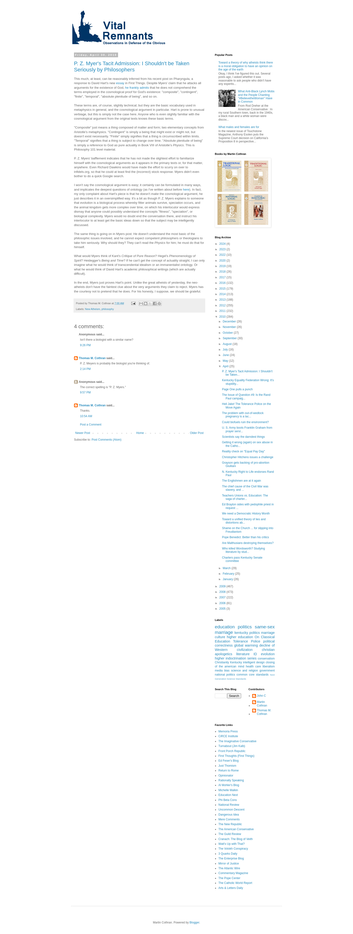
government (267, 670)
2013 (223, 299)
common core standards (253, 674)
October (228, 332)
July (226, 349)
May (226, 360)
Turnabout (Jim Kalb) (231, 746)
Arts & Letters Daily (230, 888)
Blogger (194, 922)
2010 (223, 316)
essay (120, 83)
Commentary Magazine (233, 873)
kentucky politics (247, 633)
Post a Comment (90, 424)
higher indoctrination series (235, 658)
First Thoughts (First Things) (236, 756)
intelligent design (254, 662)
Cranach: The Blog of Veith (235, 839)
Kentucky (236, 662)
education (225, 626)
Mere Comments (229, 819)
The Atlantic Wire (229, 868)
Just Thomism (227, 765)
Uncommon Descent (231, 809)
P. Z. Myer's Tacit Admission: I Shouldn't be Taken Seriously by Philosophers (131, 66)
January (228, 579)
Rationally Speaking (231, 780)
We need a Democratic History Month (246, 513)
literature (243, 654)
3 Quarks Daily (227, 853)
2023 (223, 249)
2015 (223, 288)
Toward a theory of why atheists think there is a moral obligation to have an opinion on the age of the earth (245, 66)
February (229, 573)
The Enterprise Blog (231, 858)
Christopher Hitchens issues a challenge (247, 457)
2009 (223, 586)
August (228, 344)
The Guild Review (229, 834)
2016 (223, 283)
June (226, 355)
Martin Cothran (262, 703)
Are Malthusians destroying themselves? (247, 543)
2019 (223, 266)
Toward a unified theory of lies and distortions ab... (244, 521)
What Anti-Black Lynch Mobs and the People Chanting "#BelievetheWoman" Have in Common (256, 96)
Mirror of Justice (228, 863)
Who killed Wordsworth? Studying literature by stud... (243, 550)
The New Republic (230, 824)
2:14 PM (85, 369)
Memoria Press (228, 731)
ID (255, 654)
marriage (268, 633)
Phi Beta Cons (227, 800)
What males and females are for (238, 127)
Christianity (222, 662)
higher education (240, 637)
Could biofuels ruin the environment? (245, 422)
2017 (223, 277)
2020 (223, 260)
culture (220, 637)
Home (140, 433)
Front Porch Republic (231, 751)
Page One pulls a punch (237, 389)
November (230, 327)
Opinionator (225, 775)
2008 (223, 592)
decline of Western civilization (245, 647)
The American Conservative (236, 829)
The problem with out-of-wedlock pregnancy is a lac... (242, 414)
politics (245, 626)
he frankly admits (137, 87)
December (230, 321)
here (186, 189)
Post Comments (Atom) (106, 439)
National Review (228, 804)
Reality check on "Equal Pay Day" (243, 451)
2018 (223, 271)
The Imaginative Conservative (237, 741)
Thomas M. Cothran (92, 358)
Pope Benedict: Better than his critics (245, 537)
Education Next (228, 795)
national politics (225, 674)
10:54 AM (86, 416)
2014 (223, 294)
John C (261, 695)
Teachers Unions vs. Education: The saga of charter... (245, 497)
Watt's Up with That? (231, 844)
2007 (223, 597)
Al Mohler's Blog (228, 785)
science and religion (244, 670)
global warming (246, 645)
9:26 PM (85, 345)
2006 (223, 603)
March (227, 568)
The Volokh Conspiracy (233, 848)
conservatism (266, 658)
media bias (222, 670)
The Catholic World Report (235, 883)
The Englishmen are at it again (241, 480)
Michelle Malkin (228, 790)
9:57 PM (85, 392)
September (230, 338)
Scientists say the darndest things (243, 436)
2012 (223, 305)
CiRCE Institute (228, 736)
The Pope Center (229, 878)
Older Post (197, 433)
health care (253, 666)
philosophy (108, 309)
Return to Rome (228, 770)
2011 (223, 311)
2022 (223, 255)
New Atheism (92, 309)
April (226, 366)
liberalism (268, 666)
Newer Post (82, 433)
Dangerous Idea (228, 814)
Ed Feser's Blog (228, 760)
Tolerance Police (246, 641)
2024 (223, 243)
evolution (268, 654)
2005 (223, 608)
